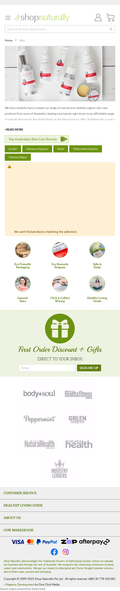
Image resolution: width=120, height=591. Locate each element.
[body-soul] (40, 393)
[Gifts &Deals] (97, 250)
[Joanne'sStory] (22, 283)
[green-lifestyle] (78, 418)
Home (9, 40)
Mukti (60, 148)
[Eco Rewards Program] (60, 250)
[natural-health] (40, 444)
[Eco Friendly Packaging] (22, 250)
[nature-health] (78, 444)
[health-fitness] (78, 393)
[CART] (110, 17)
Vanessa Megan (18, 157)
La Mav (13, 148)
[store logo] (41, 18)
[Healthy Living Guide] (97, 283)
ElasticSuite (38, 589)
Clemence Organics (37, 148)
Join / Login (97, 18)
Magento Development (19, 584)
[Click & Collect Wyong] (60, 283)
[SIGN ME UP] (89, 367)
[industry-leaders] (60, 469)
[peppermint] (40, 418)
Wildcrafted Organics (85, 148)
